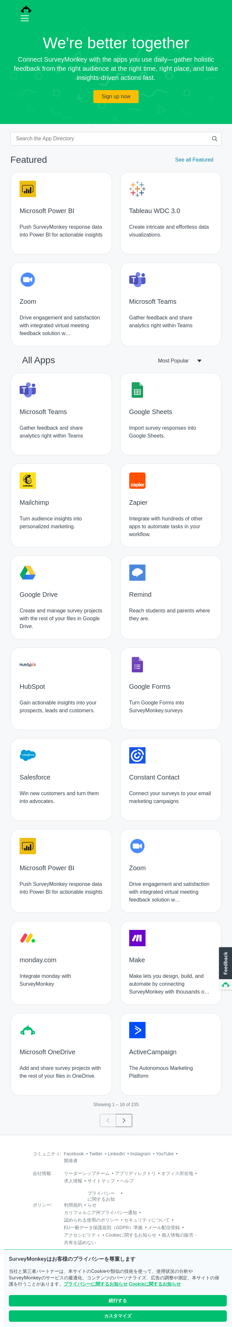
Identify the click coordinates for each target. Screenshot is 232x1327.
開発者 (71, 1160)
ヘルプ (127, 1180)
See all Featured (194, 159)
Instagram (140, 1153)
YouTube (165, 1153)
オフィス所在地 (177, 1173)
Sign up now (115, 96)
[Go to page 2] (124, 1120)
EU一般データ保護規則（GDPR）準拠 (103, 1227)
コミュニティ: (47, 1153)
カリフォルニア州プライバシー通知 (100, 1212)
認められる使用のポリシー (91, 1220)
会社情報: (42, 1173)
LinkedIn (116, 1153)
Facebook (74, 1153)
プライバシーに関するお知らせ (96, 1284)
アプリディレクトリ (135, 1173)
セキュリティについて (147, 1220)
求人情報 (73, 1180)
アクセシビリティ (82, 1235)
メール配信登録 (164, 1227)
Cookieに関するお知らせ (155, 1284)
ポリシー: (42, 1205)
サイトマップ (101, 1180)
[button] (225, 969)
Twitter (95, 1153)
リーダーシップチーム (87, 1173)
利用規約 (73, 1205)
